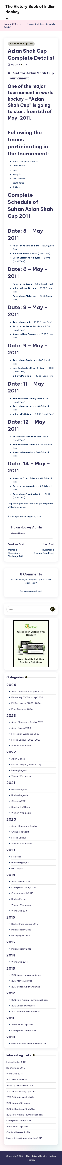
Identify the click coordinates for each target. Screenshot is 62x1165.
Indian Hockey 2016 (21, 929)
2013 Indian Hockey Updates (26, 975)
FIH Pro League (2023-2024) (26, 703)
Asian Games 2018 (20, 881)
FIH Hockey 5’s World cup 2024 (27, 697)
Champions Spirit (20, 831)
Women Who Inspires (21, 843)
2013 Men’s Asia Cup (16, 1079)
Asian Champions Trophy (24, 826)
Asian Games (18, 758)
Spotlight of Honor (21, 807)
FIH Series (16, 856)
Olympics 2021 (18, 801)
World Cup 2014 (19, 961)
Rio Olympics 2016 (20, 935)
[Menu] (7, 19)
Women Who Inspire (21, 745)
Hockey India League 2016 (24, 923)
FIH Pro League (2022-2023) (26, 739)
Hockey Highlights (20, 862)
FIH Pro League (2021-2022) (26, 764)
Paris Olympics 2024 (22, 709)
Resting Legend (19, 770)
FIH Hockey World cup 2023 (25, 733)
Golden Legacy (19, 789)
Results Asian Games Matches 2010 (29, 1043)
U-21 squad (17, 868)
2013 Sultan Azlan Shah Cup (25, 986)
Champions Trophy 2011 (23, 1030)
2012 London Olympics (23, 1005)
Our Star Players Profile (18, 1132)
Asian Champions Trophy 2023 (27, 722)
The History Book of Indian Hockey (30, 9)
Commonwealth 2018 (22, 893)
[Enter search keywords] (31, 609)
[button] (18, 533)
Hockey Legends (19, 795)
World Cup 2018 (19, 910)
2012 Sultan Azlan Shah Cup (25, 1011)
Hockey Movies (19, 899)
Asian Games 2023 (21, 728)
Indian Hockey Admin (26, 527)
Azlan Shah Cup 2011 (21, 43)
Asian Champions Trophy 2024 (27, 691)
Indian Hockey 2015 (21, 948)
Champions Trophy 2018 (23, 887)
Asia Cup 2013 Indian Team (20, 1085)
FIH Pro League (18, 837)
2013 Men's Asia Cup (21, 980)
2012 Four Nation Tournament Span (29, 999)
